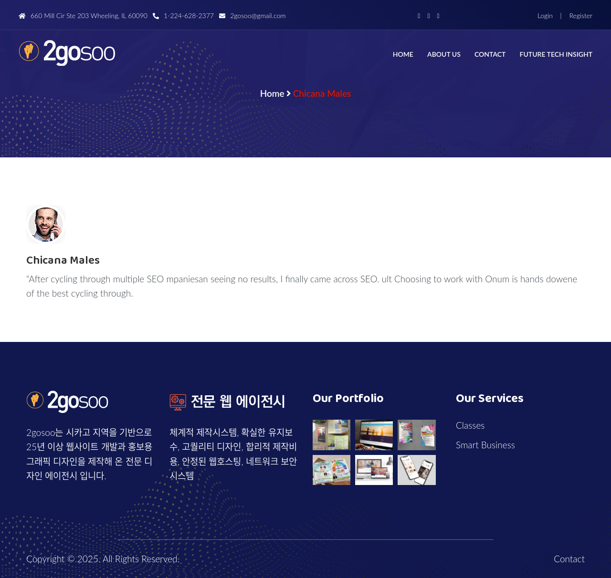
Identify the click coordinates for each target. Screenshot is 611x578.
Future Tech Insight (556, 54)
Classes (470, 425)
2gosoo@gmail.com (252, 15)
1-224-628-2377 (183, 15)
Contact (490, 54)
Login (545, 15)
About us (444, 54)
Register (580, 15)
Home (403, 54)
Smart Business (485, 444)
